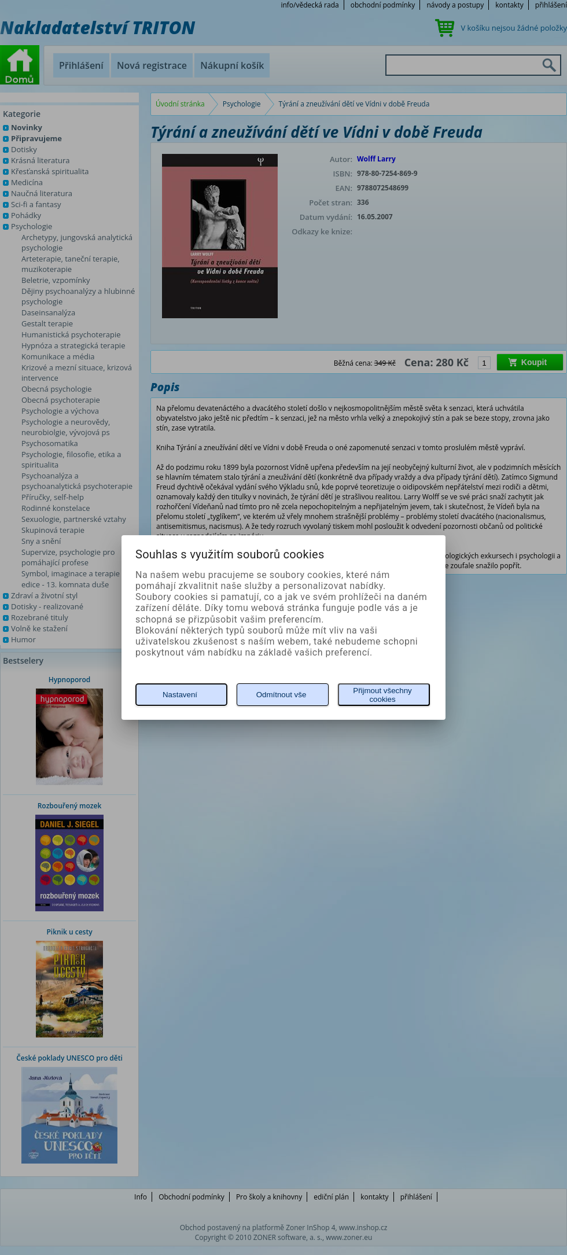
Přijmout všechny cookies (382, 695)
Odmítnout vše (281, 694)
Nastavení (180, 694)
